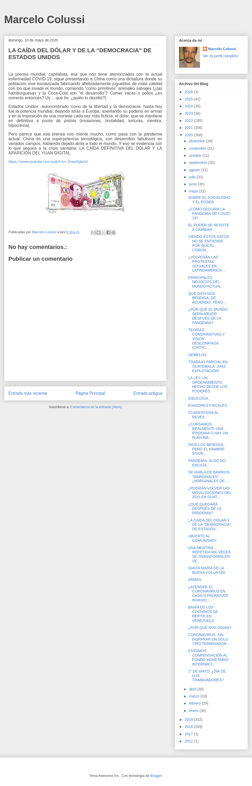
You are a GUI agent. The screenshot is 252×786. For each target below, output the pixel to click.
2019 (189, 719)
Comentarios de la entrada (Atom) (96, 407)
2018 (189, 727)
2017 (189, 734)
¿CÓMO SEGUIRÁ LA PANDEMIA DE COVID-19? (209, 213)
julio (193, 177)
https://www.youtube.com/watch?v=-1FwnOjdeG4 (48, 161)
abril (193, 689)
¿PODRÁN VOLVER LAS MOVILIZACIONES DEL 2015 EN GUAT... (210, 492)
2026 (189, 92)
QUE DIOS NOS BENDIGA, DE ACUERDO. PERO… (207, 298)
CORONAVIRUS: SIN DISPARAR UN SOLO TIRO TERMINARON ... (209, 639)
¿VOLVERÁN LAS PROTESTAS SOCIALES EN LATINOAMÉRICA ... (207, 263)
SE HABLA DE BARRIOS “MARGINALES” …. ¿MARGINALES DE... (209, 476)
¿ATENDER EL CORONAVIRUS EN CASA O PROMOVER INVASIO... (208, 593)
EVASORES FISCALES (207, 405)
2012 (189, 741)
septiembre (198, 162)
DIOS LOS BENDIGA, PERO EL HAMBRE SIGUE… (206, 449)
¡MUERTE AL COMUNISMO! (202, 538)
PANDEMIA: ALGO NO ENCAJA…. (207, 463)
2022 (189, 120)
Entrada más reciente (27, 393)
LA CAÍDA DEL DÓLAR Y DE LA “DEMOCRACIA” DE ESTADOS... (209, 524)
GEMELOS (197, 355)
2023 (189, 113)
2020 (189, 135)
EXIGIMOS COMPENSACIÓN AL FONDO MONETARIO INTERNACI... (208, 657)
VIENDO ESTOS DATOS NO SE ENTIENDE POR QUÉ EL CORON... (208, 243)
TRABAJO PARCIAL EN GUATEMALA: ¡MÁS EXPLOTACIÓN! (208, 366)
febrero (195, 703)
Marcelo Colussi (44, 19)
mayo (194, 191)
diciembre (197, 141)
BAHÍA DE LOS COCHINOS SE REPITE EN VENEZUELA (203, 613)
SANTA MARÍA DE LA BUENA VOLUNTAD (206, 570)
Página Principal (90, 393)
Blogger (156, 776)
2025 (189, 99)
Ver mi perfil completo (220, 56)
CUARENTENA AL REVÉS (203, 414)
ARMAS (194, 579)
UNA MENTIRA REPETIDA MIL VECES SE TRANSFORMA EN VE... (209, 554)
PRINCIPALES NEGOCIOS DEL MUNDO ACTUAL (204, 282)
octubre (195, 155)
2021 (189, 128)
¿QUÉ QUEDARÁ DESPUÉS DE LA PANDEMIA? (204, 508)
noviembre (198, 148)
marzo (194, 696)
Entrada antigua (147, 393)
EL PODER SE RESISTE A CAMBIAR (208, 227)
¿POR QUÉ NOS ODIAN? (209, 628)
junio (193, 184)
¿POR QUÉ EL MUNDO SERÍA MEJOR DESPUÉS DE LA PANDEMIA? (208, 316)
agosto (195, 170)
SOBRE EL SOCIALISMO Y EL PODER (209, 199)
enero (194, 711)
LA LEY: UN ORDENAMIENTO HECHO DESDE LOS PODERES (208, 384)
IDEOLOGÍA (198, 398)
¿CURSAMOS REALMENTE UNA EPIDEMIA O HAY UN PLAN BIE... (208, 430)
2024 (189, 106)
